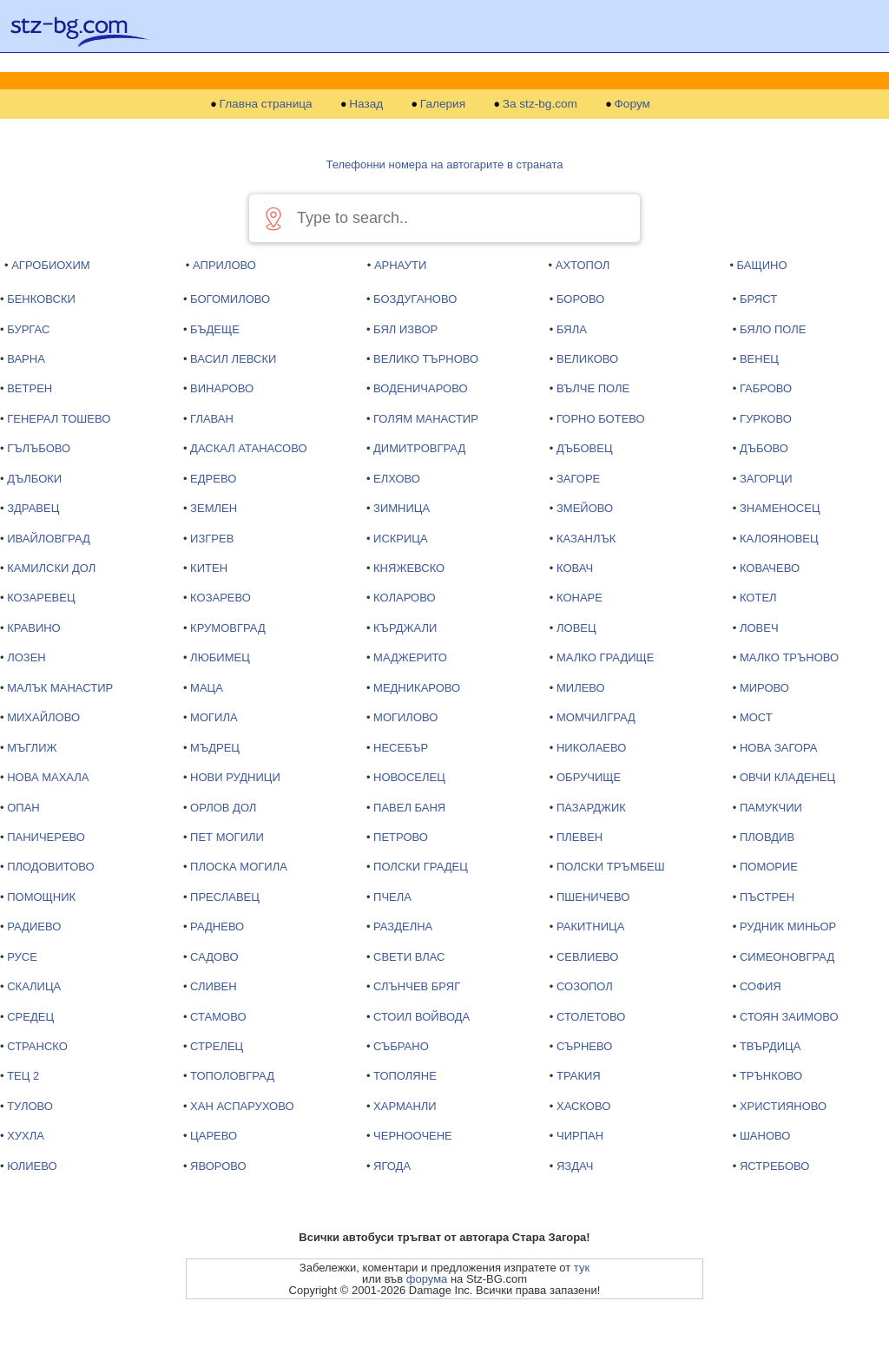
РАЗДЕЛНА (402, 926)
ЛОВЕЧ (759, 627)
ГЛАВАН (212, 418)
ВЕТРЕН (29, 388)
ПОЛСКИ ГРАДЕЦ (420, 866)
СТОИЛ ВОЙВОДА (421, 1016)
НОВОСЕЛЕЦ (409, 777)
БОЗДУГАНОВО (415, 299)
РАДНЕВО (217, 926)
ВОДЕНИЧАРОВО (420, 388)
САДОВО (214, 956)
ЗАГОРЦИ (766, 478)
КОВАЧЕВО (770, 568)
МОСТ (756, 717)
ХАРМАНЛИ (405, 1106)
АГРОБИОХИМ (50, 265)
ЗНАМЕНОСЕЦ (780, 508)
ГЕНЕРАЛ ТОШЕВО (58, 418)
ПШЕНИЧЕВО (592, 896)
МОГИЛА (214, 717)
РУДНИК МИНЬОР (788, 926)
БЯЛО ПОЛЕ (773, 329)
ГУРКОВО (766, 418)
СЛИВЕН (213, 986)
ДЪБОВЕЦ (584, 448)
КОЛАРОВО (404, 597)
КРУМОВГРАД (228, 627)
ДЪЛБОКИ (34, 478)
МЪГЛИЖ (31, 747)
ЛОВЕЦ (576, 627)
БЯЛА (571, 329)
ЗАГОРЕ (578, 478)
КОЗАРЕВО (220, 597)
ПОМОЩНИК (41, 896)
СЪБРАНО (401, 1046)
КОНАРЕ (579, 597)
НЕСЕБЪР (400, 747)
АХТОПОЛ (583, 265)
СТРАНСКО (37, 1046)
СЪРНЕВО (584, 1046)
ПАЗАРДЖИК (591, 807)
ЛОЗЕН (26, 657)
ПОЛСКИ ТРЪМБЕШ (610, 866)
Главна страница (266, 104)
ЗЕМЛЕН (213, 508)
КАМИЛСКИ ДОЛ (51, 568)
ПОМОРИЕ (769, 866)
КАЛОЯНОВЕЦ (779, 538)
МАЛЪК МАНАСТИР (60, 687)
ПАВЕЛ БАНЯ (409, 807)
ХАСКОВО (583, 1106)
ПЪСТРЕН (767, 896)
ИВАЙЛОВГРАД (48, 538)
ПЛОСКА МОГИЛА (238, 866)
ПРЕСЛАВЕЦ (225, 896)
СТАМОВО (218, 1016)
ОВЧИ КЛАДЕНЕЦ (787, 777)
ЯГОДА (392, 1166)
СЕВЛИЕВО (587, 956)
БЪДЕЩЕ (215, 329)
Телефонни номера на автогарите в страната (444, 164)
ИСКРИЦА (400, 538)
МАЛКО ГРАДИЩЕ (605, 657)
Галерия (442, 104)
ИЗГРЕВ (212, 538)
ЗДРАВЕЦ (33, 508)
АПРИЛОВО (224, 265)
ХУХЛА (25, 1135)
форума (427, 1278)
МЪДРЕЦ (215, 747)
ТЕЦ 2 (23, 1075)
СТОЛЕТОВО (590, 1016)
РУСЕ (22, 956)
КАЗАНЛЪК (586, 538)
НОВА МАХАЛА (48, 777)
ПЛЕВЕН (579, 837)
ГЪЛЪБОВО (38, 448)
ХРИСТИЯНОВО (783, 1106)
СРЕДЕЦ (30, 1016)
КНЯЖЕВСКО (408, 568)
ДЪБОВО (764, 448)
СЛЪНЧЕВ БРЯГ (416, 986)
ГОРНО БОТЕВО (600, 418)
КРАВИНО (34, 627)
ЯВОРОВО (218, 1166)
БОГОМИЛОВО (230, 299)
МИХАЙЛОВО (43, 717)
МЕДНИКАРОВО (416, 687)
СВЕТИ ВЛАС (408, 956)
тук (581, 1267)
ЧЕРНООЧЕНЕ (412, 1135)
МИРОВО (764, 687)
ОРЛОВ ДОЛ (223, 807)
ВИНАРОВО (222, 388)
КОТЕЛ (758, 597)
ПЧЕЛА (392, 896)
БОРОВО (580, 299)
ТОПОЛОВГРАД (232, 1075)
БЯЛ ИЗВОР (405, 329)
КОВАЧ (574, 568)
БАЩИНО (762, 265)
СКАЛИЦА (34, 986)
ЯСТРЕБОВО (774, 1166)
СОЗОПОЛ (584, 986)
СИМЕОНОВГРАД (787, 956)
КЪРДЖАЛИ (405, 627)
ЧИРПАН (579, 1135)
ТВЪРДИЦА (770, 1046)
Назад (366, 104)
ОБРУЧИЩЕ (588, 777)
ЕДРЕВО (213, 478)
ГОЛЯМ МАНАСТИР (425, 418)
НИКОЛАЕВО (591, 747)
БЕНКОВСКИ (41, 299)
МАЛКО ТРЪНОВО (789, 657)
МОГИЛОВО (405, 717)
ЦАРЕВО (213, 1135)
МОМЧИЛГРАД (595, 717)
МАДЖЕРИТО (410, 657)
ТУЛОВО (30, 1106)
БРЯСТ (758, 299)
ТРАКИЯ (578, 1075)
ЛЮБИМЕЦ (220, 657)
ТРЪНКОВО (771, 1075)
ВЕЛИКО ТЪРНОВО (425, 358)
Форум (632, 104)
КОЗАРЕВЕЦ (41, 597)
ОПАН (23, 807)
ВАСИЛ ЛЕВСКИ (233, 358)
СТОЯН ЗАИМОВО (789, 1016)
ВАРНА (26, 358)
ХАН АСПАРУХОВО (241, 1106)
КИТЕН (208, 568)
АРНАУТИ (400, 265)
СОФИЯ (760, 986)
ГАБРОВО (766, 388)
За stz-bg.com (540, 104)
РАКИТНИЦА (590, 926)
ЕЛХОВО (396, 478)
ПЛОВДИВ (767, 837)
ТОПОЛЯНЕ (405, 1075)
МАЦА (206, 687)
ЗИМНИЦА (401, 508)
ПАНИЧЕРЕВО (46, 837)
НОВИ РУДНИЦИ (235, 777)
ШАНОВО (765, 1135)
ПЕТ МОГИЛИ (227, 837)
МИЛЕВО (580, 687)
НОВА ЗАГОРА (778, 747)
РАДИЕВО (34, 926)
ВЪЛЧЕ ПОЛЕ (592, 388)
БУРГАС (28, 329)
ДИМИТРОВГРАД (419, 448)
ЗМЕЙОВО (584, 508)
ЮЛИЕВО (31, 1166)
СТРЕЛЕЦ (216, 1046)
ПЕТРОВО (400, 837)
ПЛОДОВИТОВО (50, 866)
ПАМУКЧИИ (771, 807)
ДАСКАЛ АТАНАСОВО (248, 448)
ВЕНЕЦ (759, 358)
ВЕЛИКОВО (587, 358)
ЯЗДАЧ (574, 1166)
